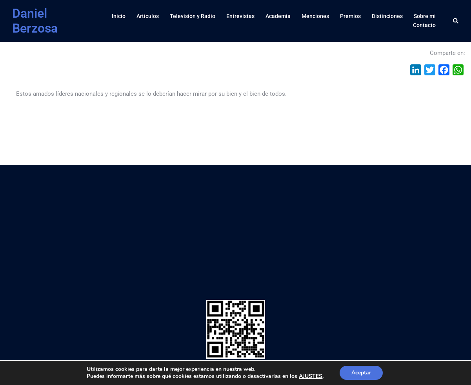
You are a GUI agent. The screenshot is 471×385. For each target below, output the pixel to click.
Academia (278, 16)
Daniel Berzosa (35, 21)
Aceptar (361, 372)
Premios (350, 16)
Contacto (424, 25)
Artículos (147, 16)
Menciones (315, 16)
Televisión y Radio (192, 16)
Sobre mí (425, 16)
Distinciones (387, 16)
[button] (456, 21)
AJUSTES (310, 376)
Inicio (118, 16)
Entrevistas (240, 16)
